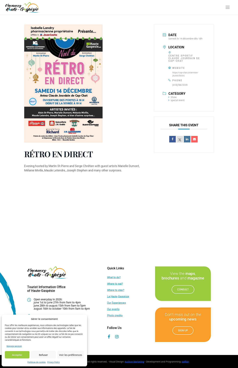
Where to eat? (115, 283)
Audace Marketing (134, 361)
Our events (113, 309)
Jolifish (185, 361)
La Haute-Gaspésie (118, 296)
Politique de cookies (36, 362)
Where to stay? (115, 290)
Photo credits (115, 315)
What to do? (114, 277)
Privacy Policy (53, 362)
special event (176, 100)
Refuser (43, 354)
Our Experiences (116, 302)
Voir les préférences (70, 354)
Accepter (17, 354)
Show (172, 97)
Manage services (14, 346)
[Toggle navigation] (227, 7)
